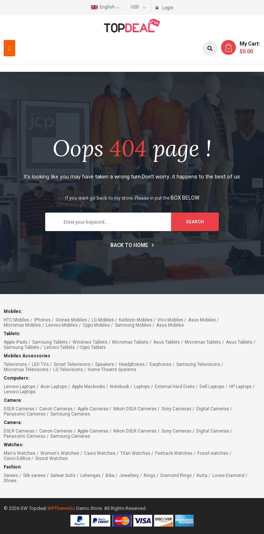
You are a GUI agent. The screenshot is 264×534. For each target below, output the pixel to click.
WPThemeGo (61, 508)
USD (135, 7)
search (195, 221)
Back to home (132, 245)
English (103, 7)
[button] (9, 48)
